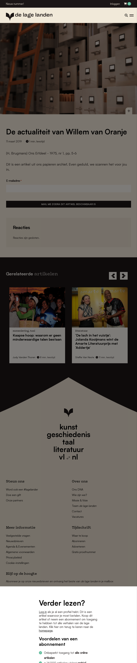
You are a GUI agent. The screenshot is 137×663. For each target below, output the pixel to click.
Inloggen (115, 3)
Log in (43, 612)
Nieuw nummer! (15, 3)
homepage (46, 630)
